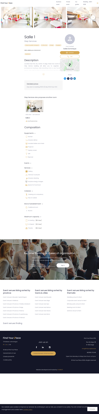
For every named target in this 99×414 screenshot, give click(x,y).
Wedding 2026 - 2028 (88, 3)
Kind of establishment (32, 204)
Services (27, 168)
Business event (58, 3)
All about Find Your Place (10, 350)
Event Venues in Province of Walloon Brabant (16, 304)
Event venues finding (12, 323)
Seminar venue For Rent (74, 311)
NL (7, 344)
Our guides (77, 3)
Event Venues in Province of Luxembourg (15, 314)
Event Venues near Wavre (43, 311)
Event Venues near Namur (43, 307)
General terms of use (9, 353)
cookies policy (27, 410)
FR (3, 344)
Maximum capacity (31, 217)
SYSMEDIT (60, 370)
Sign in (63, 265)
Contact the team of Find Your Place (43, 353)
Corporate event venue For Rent (76, 300)
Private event (68, 3)
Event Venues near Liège (42, 300)
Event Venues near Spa (42, 304)
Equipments (29, 133)
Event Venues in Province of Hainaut (14, 317)
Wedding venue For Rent (74, 297)
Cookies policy (7, 360)
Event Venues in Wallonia (10, 300)
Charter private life (8, 356)
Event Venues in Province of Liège (13, 307)
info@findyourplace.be (89, 349)
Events (26, 163)
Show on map (70, 69)
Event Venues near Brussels (43, 297)
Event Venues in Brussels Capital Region (15, 297)
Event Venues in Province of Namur (13, 311)
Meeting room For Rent (74, 307)
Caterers (27, 191)
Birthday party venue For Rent (76, 304)
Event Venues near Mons (42, 314)
